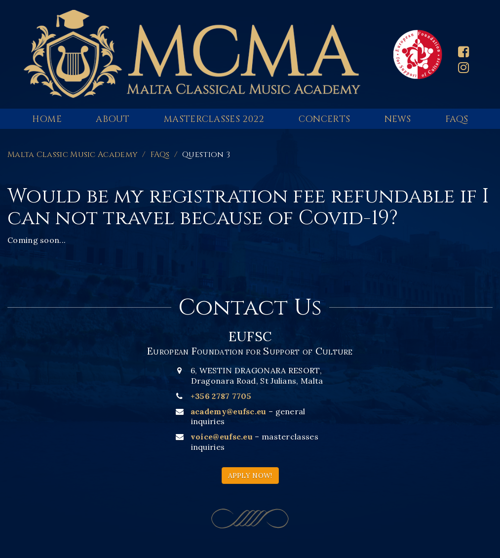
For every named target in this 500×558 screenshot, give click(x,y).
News (398, 119)
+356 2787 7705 (221, 396)
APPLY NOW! (250, 475)
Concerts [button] (324, 119)
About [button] (113, 119)
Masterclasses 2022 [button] (214, 119)
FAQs (456, 119)
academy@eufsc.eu (229, 411)
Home (47, 119)
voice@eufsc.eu (222, 436)
